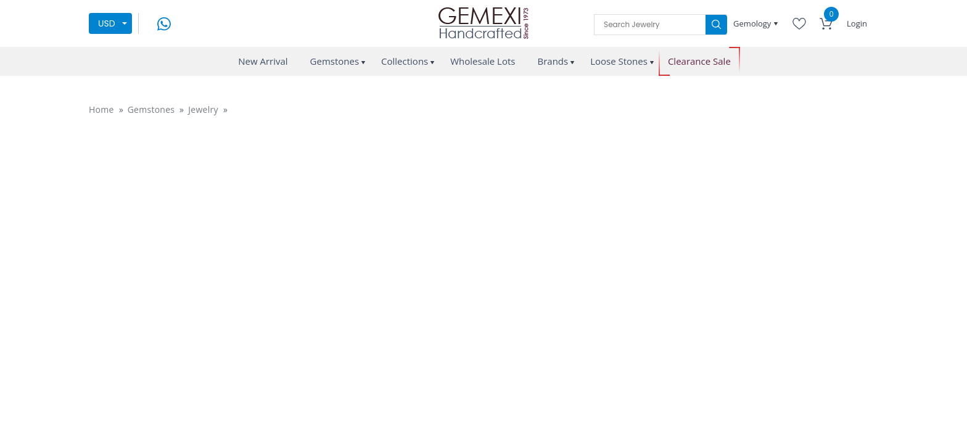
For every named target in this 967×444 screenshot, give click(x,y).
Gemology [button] (753, 23)
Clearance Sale (699, 61)
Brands (552, 61)
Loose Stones (619, 61)
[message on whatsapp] (164, 22)
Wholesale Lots (482, 61)
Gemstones (335, 61)
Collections (404, 61)
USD (106, 23)
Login (857, 23)
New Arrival (262, 61)
